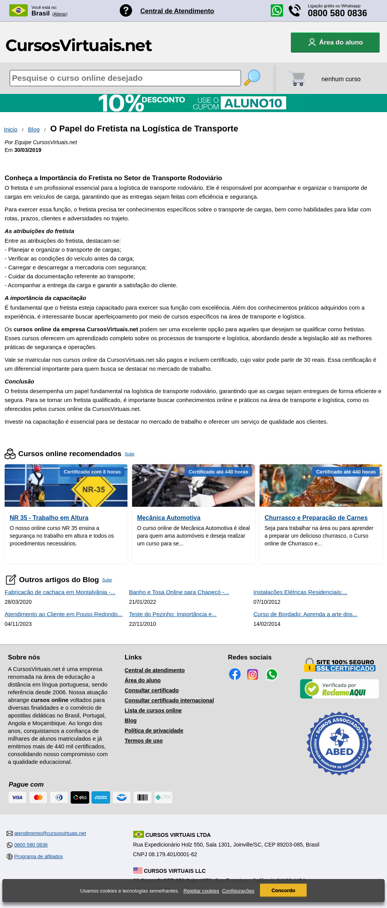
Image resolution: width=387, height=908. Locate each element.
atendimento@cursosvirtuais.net (50, 833)
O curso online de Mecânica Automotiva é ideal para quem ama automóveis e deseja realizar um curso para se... (193, 536)
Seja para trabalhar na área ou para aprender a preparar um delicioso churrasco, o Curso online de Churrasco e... (319, 536)
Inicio (10, 129)
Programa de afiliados (38, 856)
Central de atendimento (155, 670)
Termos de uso (144, 741)
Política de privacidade (154, 730)
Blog (34, 129)
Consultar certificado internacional (169, 700)
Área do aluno (143, 680)
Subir (130, 453)
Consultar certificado (152, 690)
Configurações (238, 891)
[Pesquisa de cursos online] (125, 78)
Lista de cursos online (153, 710)
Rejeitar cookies (201, 891)
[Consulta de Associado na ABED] (339, 779)
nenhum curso (340, 79)
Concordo (283, 890)
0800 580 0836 (337, 13)
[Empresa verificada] (339, 697)
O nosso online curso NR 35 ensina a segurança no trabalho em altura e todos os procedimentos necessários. (62, 536)
